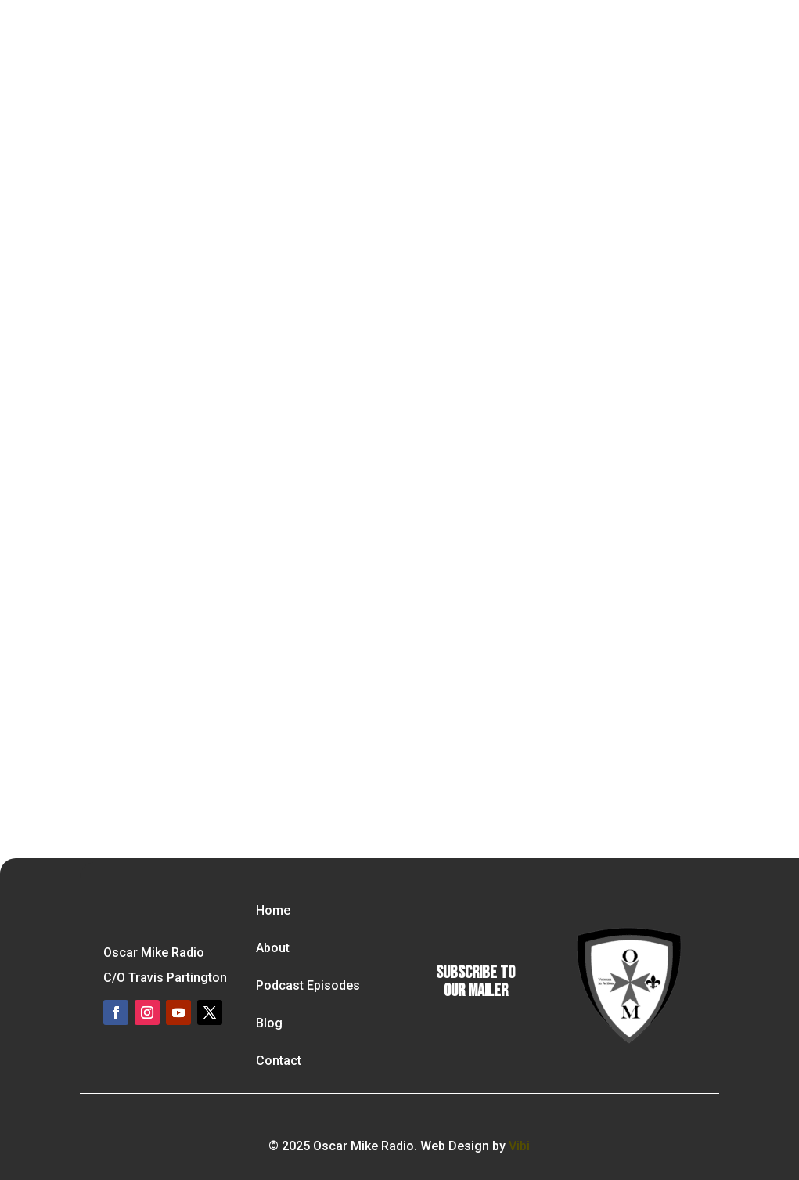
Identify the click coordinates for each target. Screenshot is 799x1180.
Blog (269, 1023)
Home (273, 910)
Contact (278, 1060)
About (273, 947)
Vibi (519, 1146)
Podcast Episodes (308, 985)
